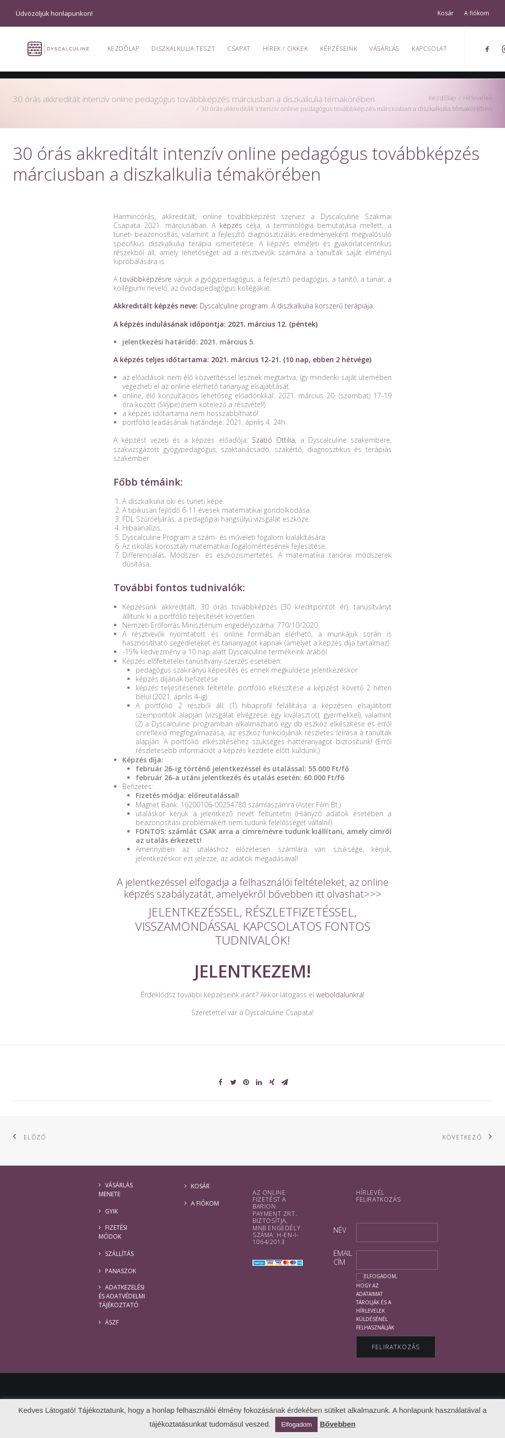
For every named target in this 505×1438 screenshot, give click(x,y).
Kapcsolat (434, 52)
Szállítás (119, 1253)
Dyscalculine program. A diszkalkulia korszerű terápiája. (287, 305)
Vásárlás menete (116, 1189)
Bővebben (338, 1424)
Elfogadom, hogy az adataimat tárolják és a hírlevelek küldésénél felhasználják (376, 1301)
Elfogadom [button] (296, 1424)
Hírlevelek (477, 97)
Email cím (342, 1258)
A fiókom (476, 13)
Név (339, 1230)
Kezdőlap (128, 52)
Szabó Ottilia (273, 440)
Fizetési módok (113, 1232)
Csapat (244, 52)
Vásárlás (390, 52)
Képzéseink (343, 52)
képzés (230, 225)
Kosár (445, 13)
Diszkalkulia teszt (188, 52)
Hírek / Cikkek (290, 52)
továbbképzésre (146, 279)
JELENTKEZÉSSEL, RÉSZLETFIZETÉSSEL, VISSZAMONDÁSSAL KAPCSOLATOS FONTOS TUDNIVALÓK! (252, 926)
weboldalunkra (339, 994)
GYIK (111, 1211)
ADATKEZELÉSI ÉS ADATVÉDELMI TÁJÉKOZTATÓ (122, 1296)
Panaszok (120, 1271)
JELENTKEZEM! (252, 971)
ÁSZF (112, 1322)
